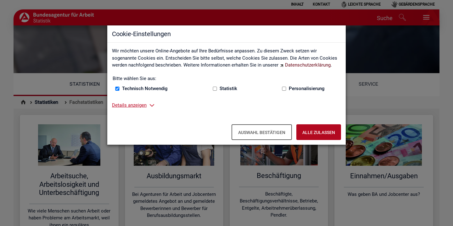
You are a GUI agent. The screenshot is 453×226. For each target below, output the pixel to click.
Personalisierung (307, 88)
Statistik (228, 88)
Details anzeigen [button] (129, 105)
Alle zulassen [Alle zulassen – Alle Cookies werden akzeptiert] (318, 132)
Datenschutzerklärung (308, 65)
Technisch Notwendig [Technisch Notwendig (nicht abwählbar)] (145, 88)
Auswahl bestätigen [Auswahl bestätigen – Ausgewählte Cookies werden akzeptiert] (261, 132)
